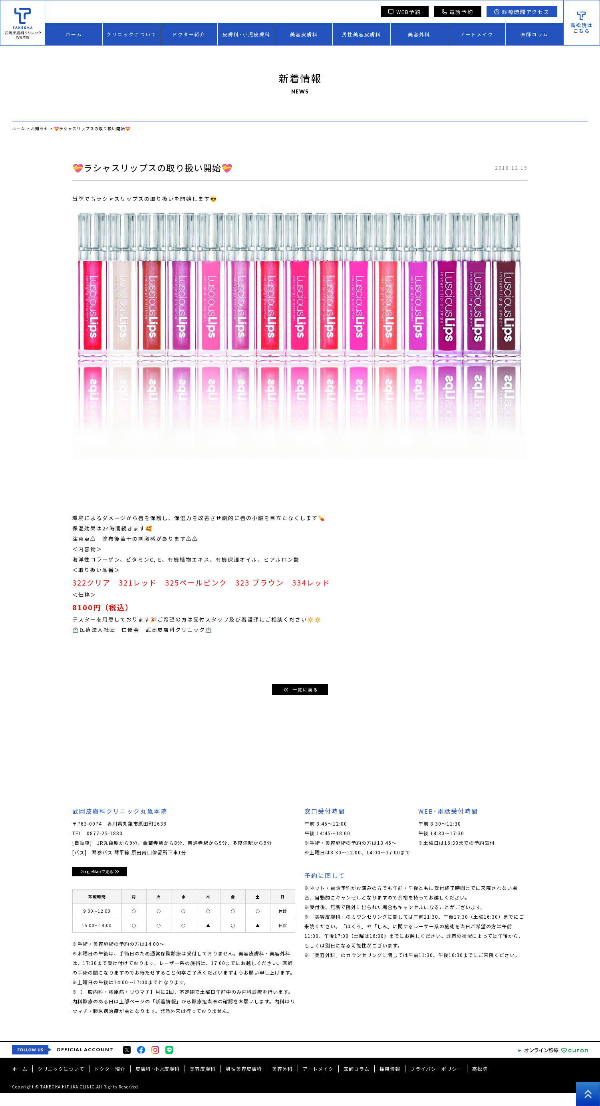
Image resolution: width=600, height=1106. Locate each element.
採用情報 (389, 1081)
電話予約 (458, 12)
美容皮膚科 (304, 34)
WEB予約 (404, 12)
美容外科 (419, 34)
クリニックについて (131, 34)
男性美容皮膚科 (361, 34)
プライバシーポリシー (436, 1081)
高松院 (480, 1081)
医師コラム (534, 34)
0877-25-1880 (105, 833)
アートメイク (476, 34)
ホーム (74, 34)
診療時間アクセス (522, 12)
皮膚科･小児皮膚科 (246, 34)
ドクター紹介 (189, 34)
